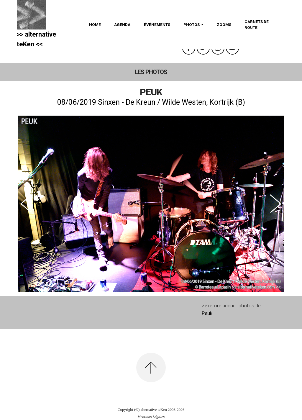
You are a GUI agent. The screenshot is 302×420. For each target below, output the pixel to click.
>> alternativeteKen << (36, 39)
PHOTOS (191, 24)
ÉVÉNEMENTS (157, 24)
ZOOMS (224, 24)
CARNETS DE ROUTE (256, 24)
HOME (95, 24)
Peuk (207, 313)
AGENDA (122, 24)
